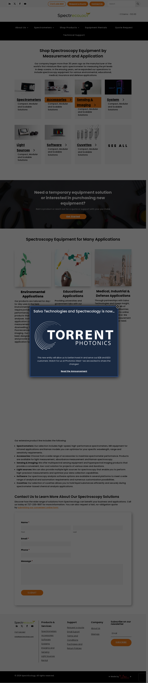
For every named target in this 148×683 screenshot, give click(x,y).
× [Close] (118, 306)
